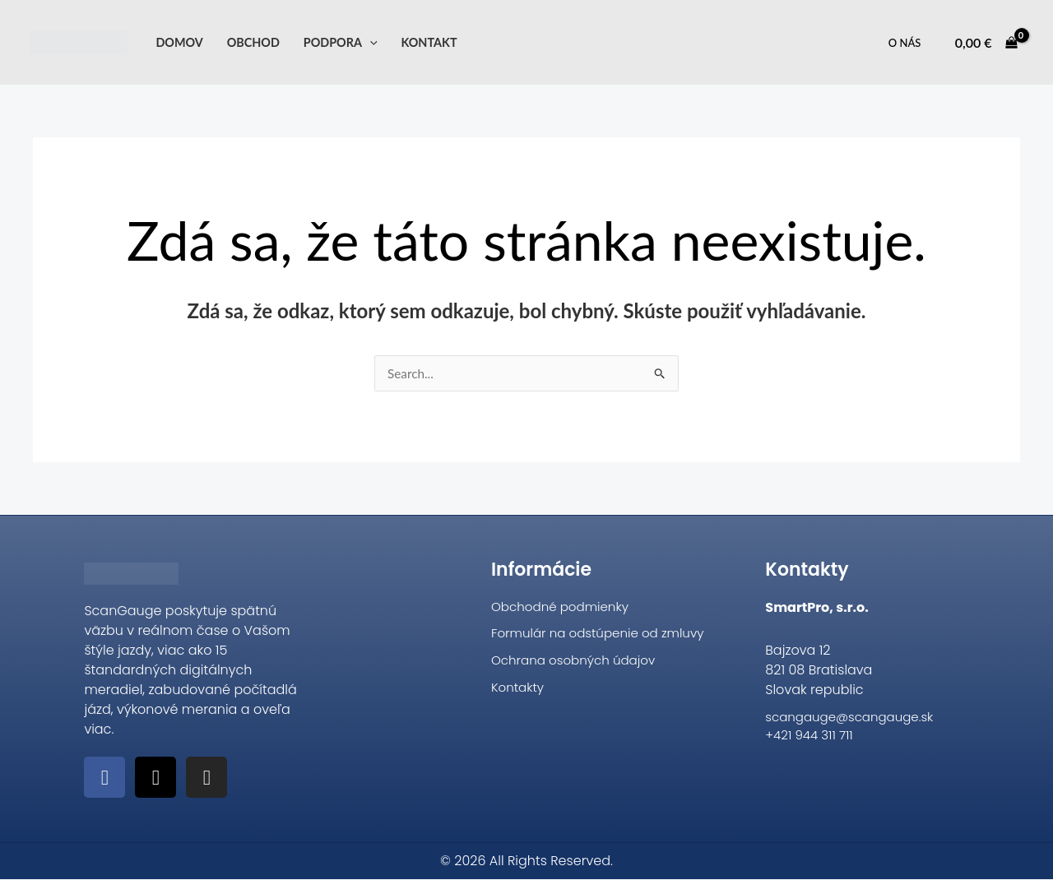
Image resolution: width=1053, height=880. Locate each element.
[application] (370, 42)
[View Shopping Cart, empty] (986, 43)
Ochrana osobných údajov (578, 664)
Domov (178, 42)
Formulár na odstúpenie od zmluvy (604, 636)
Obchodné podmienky (564, 608)
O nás (904, 42)
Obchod (253, 42)
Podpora (341, 42)
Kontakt (429, 42)
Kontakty (519, 692)
